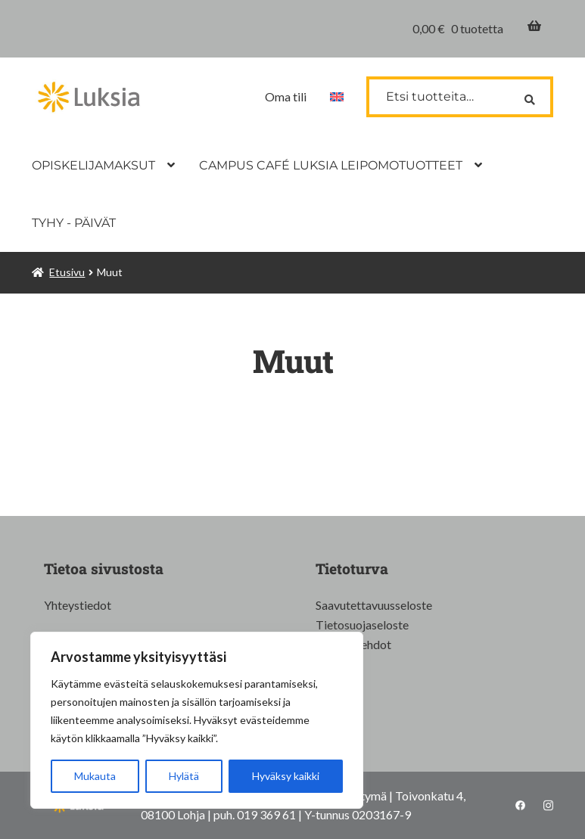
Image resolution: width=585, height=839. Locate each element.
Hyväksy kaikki (285, 775)
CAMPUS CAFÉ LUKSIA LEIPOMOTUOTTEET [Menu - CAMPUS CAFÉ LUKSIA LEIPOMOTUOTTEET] (330, 165)
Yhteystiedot (77, 605)
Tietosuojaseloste (362, 624)
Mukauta (95, 775)
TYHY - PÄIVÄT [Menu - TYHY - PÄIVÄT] (74, 223)
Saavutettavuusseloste (374, 605)
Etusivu (67, 272)
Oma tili (286, 96)
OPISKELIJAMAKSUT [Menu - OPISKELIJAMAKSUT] (93, 165)
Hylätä (184, 775)
